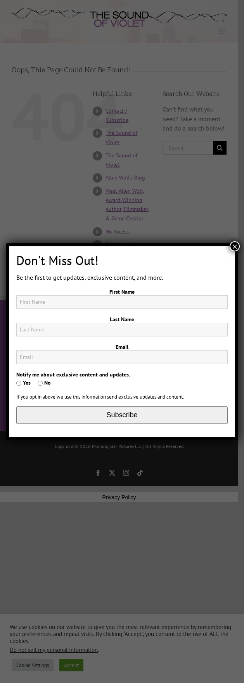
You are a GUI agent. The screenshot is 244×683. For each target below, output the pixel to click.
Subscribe (121, 415)
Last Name (122, 319)
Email (122, 346)
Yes (23, 382)
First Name (122, 291)
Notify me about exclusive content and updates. (73, 374)
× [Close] (234, 246)
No (44, 382)
